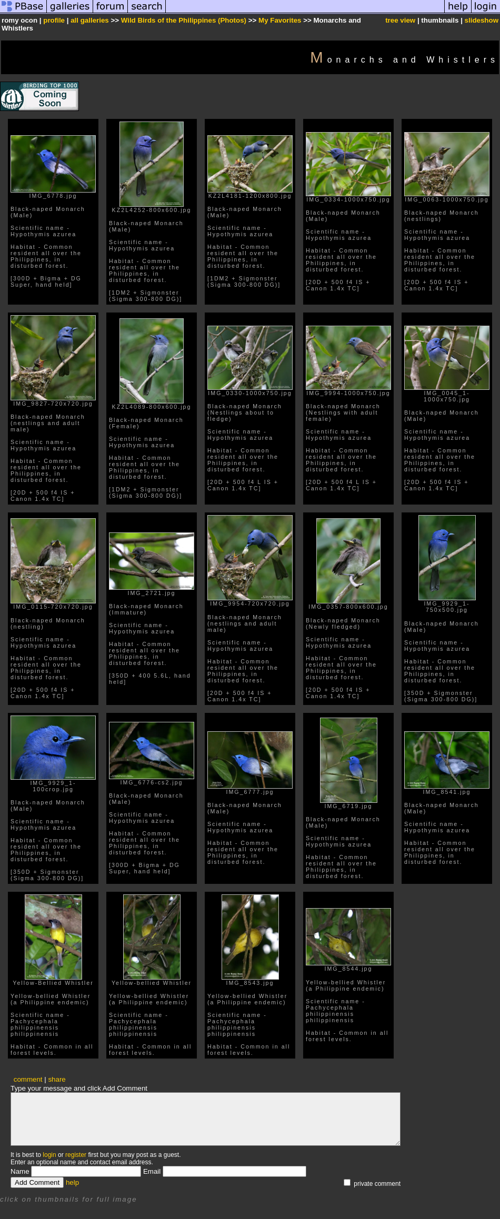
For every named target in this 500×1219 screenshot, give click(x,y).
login (49, 1154)
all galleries (90, 20)
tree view (400, 20)
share (56, 1079)
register (75, 1154)
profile (54, 20)
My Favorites (279, 20)
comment (28, 1079)
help (72, 1182)
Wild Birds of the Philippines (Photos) (183, 20)
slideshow (481, 20)
